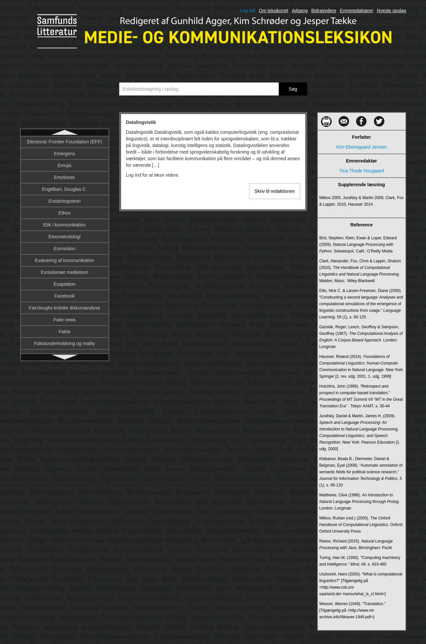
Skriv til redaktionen (274, 191)
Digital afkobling (64, 273)
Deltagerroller (64, 178)
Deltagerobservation (64, 166)
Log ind (247, 10)
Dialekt (64, 225)
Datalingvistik (64, 142)
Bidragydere (323, 10)
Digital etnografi (65, 308)
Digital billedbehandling (64, 285)
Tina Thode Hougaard (361, 170)
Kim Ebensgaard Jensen (361, 147)
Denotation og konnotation (64, 190)
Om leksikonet (273, 10)
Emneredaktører (356, 10)
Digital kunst (64, 344)
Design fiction (64, 202)
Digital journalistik (64, 320)
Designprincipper (64, 214)
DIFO (64, 261)
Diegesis (65, 237)
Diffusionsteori (64, 249)
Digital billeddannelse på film (64, 297)
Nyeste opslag (391, 10)
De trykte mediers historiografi (64, 154)
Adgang (300, 10)
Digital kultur (64, 332)
